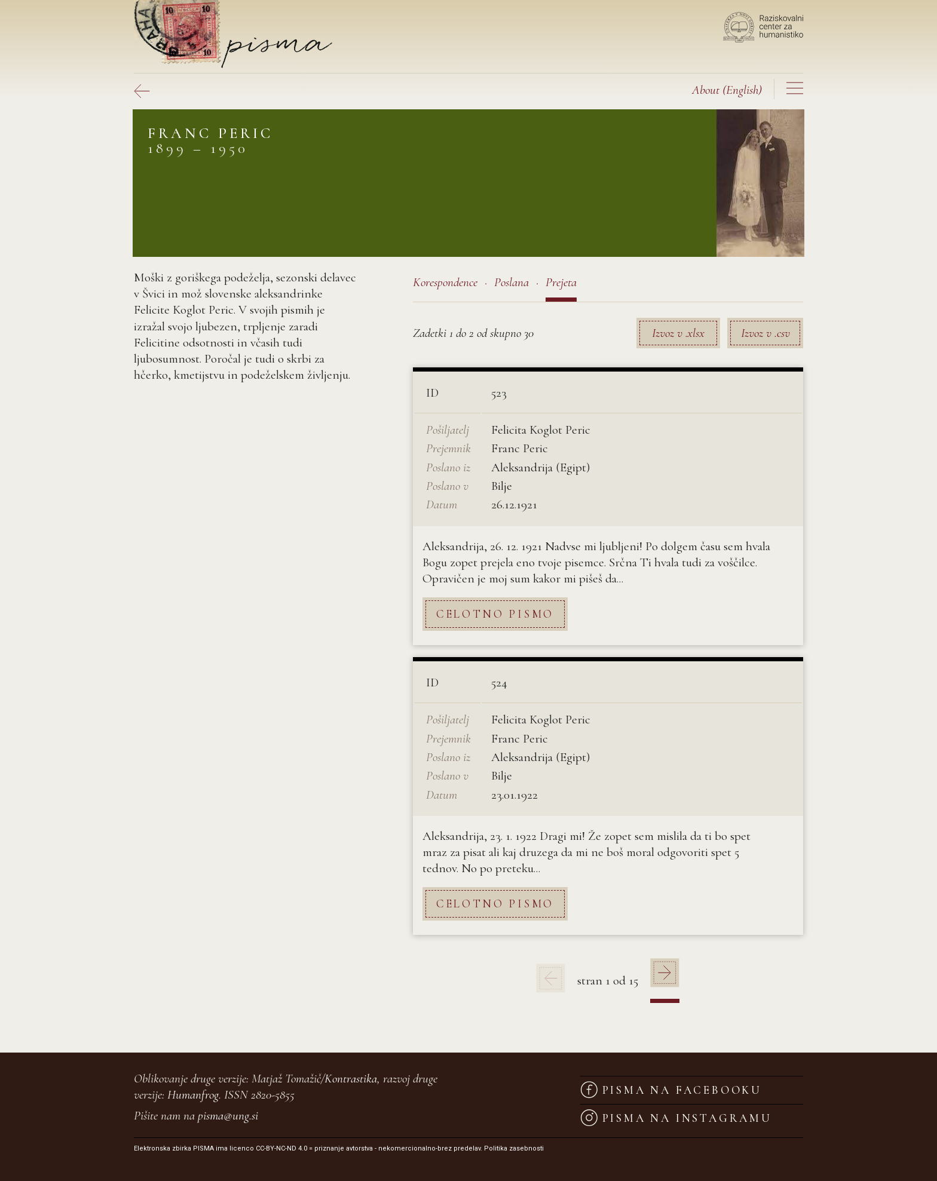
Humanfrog (193, 1094)
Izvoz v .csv (765, 333)
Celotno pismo (495, 614)
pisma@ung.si (228, 1115)
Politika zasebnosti (514, 1148)
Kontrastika (350, 1078)
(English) (727, 89)
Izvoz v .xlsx (678, 333)
